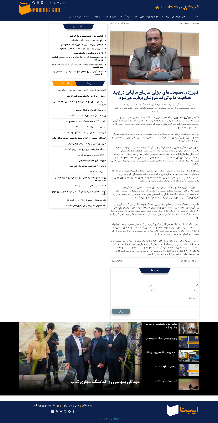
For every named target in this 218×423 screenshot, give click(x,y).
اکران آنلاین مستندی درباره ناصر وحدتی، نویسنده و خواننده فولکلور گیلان (79, 138)
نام (196, 285)
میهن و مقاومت (109, 16)
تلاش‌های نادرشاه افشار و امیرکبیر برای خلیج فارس (87, 166)
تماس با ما (75, 405)
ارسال (121, 311)
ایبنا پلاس (96, 16)
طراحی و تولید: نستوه (109, 419)
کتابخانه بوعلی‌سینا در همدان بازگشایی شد (90, 185)
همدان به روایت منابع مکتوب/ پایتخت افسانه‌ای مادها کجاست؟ (79, 48)
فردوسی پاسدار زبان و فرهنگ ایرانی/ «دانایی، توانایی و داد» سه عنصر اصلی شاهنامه (77, 66)
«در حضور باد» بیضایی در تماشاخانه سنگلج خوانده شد (86, 132)
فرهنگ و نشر (124, 16)
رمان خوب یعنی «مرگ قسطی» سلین (161, 338)
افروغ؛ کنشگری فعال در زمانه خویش (92, 160)
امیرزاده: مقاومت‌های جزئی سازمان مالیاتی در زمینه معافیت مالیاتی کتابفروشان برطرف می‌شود (155, 95)
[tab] (89, 83)
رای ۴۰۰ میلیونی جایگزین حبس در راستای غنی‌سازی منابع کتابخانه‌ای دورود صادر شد (80, 179)
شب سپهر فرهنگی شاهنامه (165, 381)
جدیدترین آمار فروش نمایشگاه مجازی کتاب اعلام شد (86, 96)
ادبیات (189, 16)
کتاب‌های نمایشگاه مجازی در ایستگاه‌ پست (161, 354)
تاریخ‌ (168, 16)
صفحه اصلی (195, 23)
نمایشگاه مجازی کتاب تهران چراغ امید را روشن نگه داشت (85, 149)
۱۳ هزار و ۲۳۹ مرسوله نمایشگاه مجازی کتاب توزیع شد (86, 121)
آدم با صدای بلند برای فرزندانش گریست (91, 110)
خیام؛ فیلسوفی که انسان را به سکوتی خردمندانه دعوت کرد (82, 44)
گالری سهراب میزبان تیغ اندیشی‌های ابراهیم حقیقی (87, 143)
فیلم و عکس (75, 16)
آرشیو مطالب (87, 405)
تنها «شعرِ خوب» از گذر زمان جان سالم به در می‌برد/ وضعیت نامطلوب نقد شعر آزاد (77, 59)
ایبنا (176, 8)
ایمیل (151, 285)
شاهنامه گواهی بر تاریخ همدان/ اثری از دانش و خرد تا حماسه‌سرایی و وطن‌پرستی (78, 73)
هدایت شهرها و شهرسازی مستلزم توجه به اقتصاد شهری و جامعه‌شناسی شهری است (79, 103)
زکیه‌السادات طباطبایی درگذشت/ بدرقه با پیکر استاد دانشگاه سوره (82, 90)
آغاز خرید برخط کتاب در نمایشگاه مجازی (88, 53)
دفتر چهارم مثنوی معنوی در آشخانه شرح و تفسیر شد (86, 199)
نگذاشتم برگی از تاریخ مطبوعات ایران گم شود (86, 36)
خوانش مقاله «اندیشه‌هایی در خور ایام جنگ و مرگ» (161, 325)
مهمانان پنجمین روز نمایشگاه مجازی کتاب (90, 126)
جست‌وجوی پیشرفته (42, 405)
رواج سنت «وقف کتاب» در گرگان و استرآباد (87, 40)
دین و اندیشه (138, 16)
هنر (183, 16)
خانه (196, 16)
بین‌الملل (176, 16)
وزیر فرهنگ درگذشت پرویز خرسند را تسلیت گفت (88, 115)
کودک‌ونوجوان (152, 16)
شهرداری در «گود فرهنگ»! (166, 367)
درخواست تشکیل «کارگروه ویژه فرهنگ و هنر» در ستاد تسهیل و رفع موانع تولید (79, 193)
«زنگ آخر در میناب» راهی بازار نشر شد (92, 154)
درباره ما (65, 405)
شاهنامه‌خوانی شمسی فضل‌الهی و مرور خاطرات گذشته (86, 205)
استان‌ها (86, 16)
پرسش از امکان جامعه (98, 171)
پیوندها (56, 405)
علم (161, 16)
